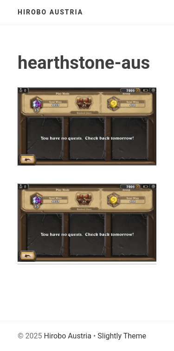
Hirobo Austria (50, 12)
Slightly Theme (121, 335)
